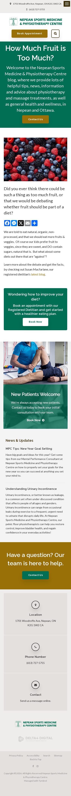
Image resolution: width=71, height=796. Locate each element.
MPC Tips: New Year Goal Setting (29, 448)
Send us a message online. (35, 700)
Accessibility (33, 755)
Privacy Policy (16, 755)
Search (55, 34)
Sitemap (58, 755)
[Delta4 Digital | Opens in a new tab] (36, 741)
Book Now (35, 321)
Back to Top (35, 759)
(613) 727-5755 (37, 9)
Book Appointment (29, 33)
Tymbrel (43, 780)
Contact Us (35, 119)
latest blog (38, 274)
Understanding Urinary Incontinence (31, 489)
